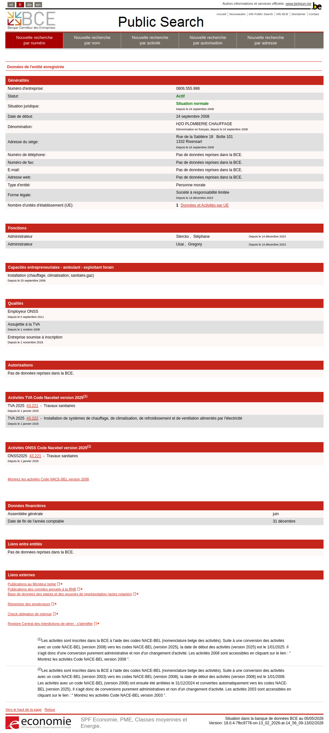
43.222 (32, 418)
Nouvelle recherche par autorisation (208, 40)
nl (11, 4)
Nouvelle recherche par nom (92, 40)
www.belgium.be (298, 3)
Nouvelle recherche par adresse (265, 40)
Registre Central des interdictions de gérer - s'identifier (50, 624)
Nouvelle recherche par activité (150, 40)
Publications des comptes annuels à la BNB (42, 589)
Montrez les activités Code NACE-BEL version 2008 (48, 479)
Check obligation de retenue (30, 614)
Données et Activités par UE (205, 205)
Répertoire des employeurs (29, 604)
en (38, 4)
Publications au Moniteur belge (32, 584)
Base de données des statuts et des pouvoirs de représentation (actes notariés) (70, 594)
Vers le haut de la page (23, 709)
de (29, 4)
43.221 (32, 406)
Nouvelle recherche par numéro (34, 40)
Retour (50, 709)
